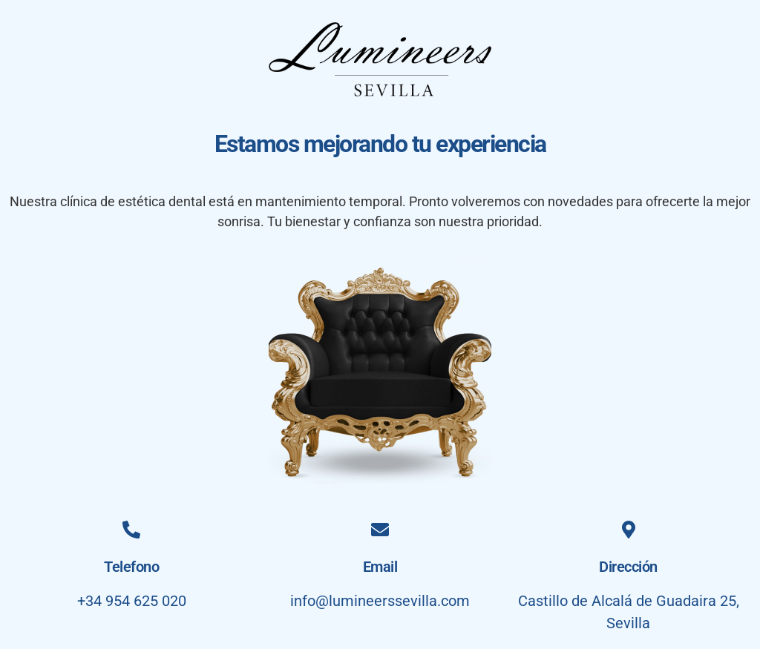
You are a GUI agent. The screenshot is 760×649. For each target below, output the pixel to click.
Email (380, 567)
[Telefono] (131, 529)
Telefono (131, 567)
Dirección (628, 567)
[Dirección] (629, 529)
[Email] (380, 529)
